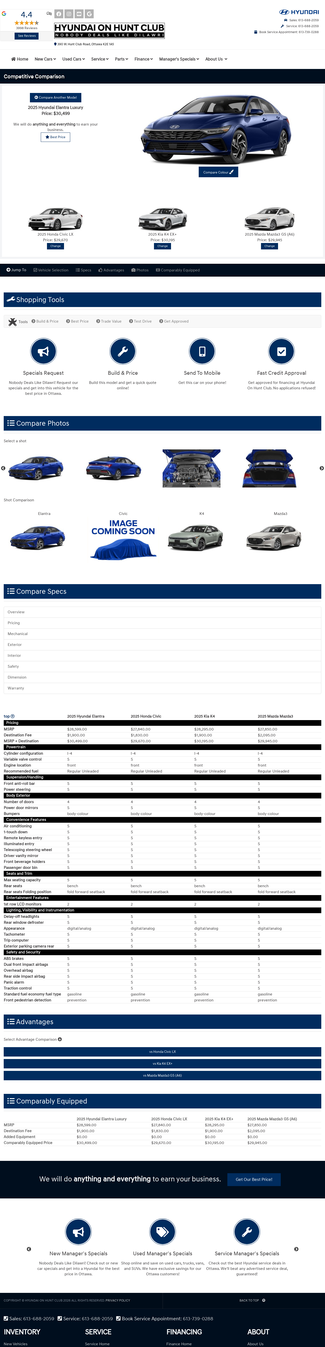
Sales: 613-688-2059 (301, 20)
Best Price (55, 137)
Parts (121, 59)
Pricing (14, 622)
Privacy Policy (118, 1301)
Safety (13, 666)
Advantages (111, 270)
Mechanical (18, 633)
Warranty (16, 688)
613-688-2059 (38, 1319)
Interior (14, 655)
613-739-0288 (198, 1319)
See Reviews (27, 36)
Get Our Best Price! (254, 1179)
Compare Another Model (56, 97)
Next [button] (321, 468)
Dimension (17, 677)
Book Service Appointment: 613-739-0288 (286, 32)
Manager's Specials (179, 59)
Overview (16, 612)
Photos (140, 270)
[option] (46, 468)
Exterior (15, 644)
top (9, 716)
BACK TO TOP (252, 1301)
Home (19, 59)
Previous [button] (3, 468)
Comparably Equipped (178, 270)
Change (55, 246)
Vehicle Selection (51, 270)
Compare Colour (218, 172)
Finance (143, 59)
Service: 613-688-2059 (300, 26)
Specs (83, 270)
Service (99, 59)
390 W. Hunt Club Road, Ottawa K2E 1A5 (84, 44)
